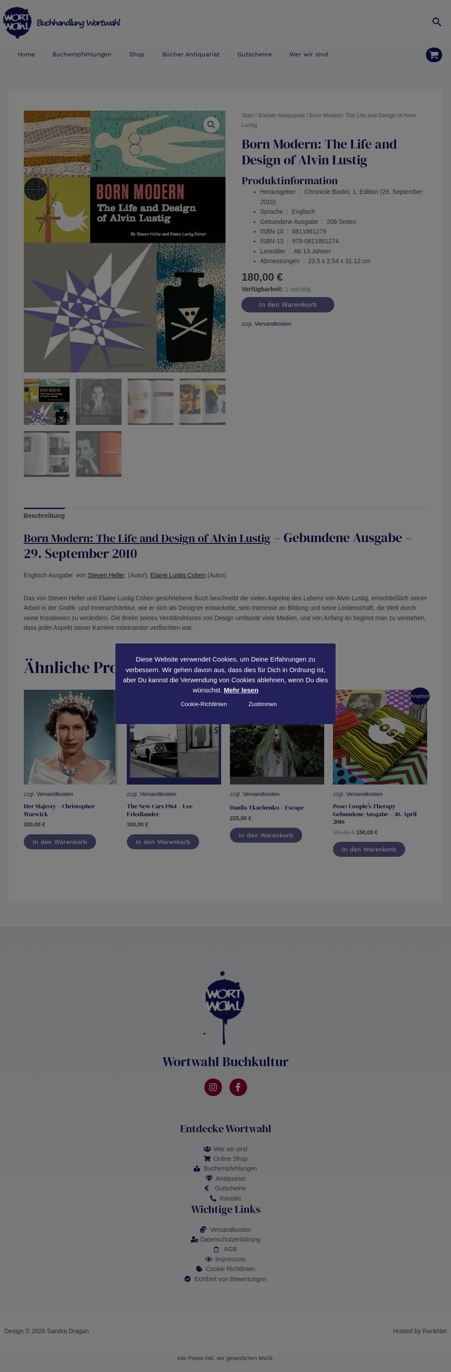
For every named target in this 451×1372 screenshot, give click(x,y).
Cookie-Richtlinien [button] (204, 704)
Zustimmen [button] (262, 704)
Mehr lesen (241, 690)
